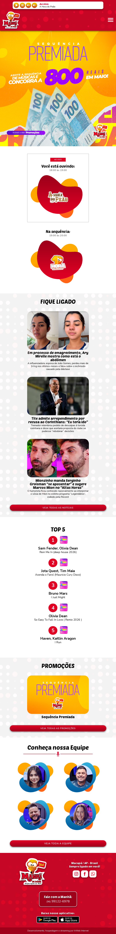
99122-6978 (58, 899)
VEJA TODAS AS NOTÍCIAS (58, 507)
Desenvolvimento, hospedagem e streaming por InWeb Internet (58, 930)
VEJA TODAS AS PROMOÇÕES (58, 728)
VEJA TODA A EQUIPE (58, 843)
